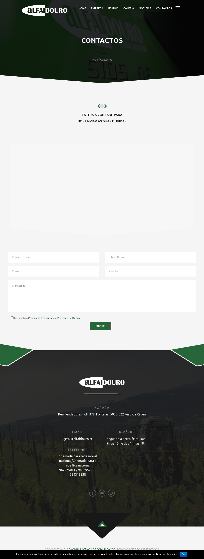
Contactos (164, 8)
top (102, 530)
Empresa (97, 8)
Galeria (128, 8)
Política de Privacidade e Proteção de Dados (54, 318)
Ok (183, 554)
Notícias (145, 8)
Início (95, 59)
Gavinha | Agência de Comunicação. (93, 549)
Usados (113, 8)
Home (82, 8)
